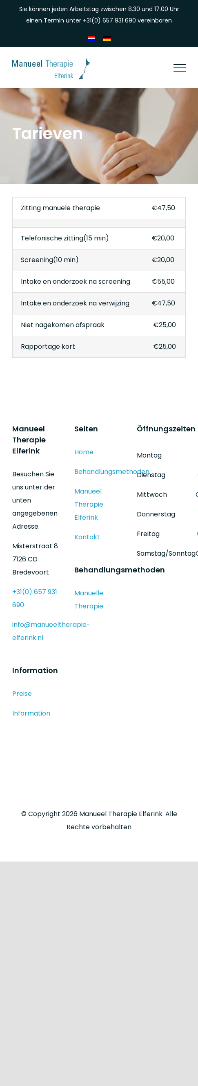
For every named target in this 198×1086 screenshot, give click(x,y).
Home (83, 452)
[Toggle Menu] (179, 68)
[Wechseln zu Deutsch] (107, 38)
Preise (22, 693)
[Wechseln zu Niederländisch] (91, 38)
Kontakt (87, 537)
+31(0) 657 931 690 (109, 20)
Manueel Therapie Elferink (88, 504)
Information (31, 713)
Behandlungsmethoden (111, 471)
